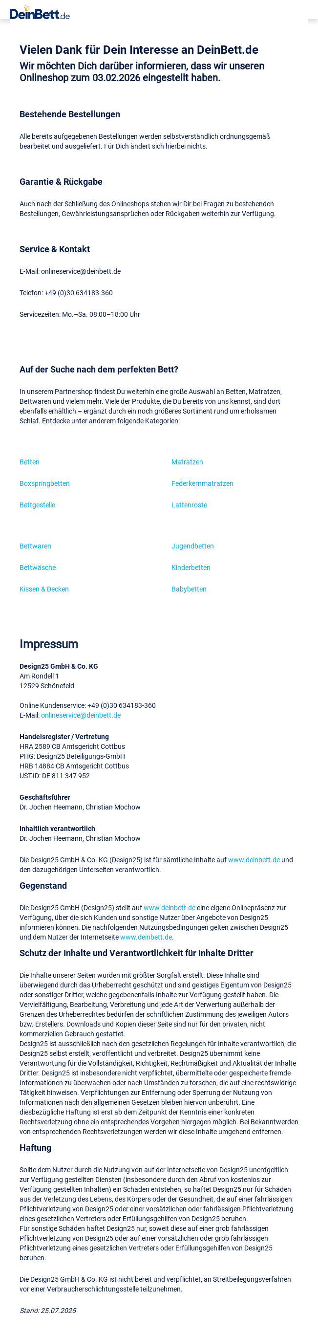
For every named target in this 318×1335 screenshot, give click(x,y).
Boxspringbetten (45, 483)
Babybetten (189, 588)
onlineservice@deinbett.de (81, 715)
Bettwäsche (38, 567)
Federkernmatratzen (202, 483)
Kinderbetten (191, 567)
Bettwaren (35, 545)
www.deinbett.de (254, 859)
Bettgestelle (37, 504)
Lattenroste (189, 504)
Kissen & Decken (44, 588)
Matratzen (187, 461)
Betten (30, 461)
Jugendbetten (192, 545)
